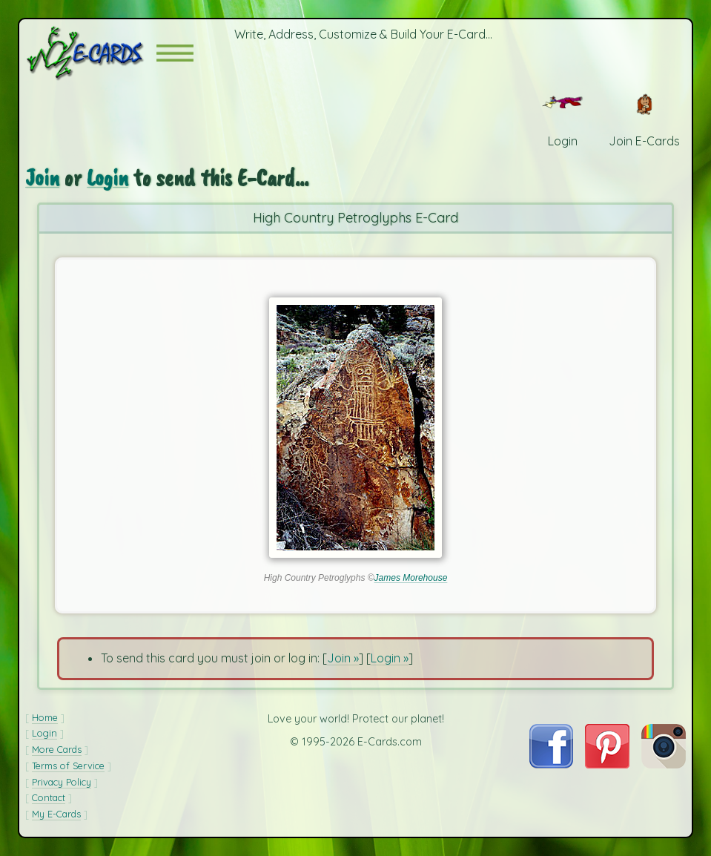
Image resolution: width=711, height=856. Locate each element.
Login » (390, 658)
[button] (175, 53)
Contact (48, 797)
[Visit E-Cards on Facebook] (551, 764)
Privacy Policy (61, 782)
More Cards (57, 749)
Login (107, 177)
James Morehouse (411, 578)
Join (42, 177)
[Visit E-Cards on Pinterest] (607, 764)
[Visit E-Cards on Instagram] (663, 764)
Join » (343, 658)
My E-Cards (56, 814)
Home (45, 717)
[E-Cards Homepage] (90, 53)
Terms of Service (68, 765)
